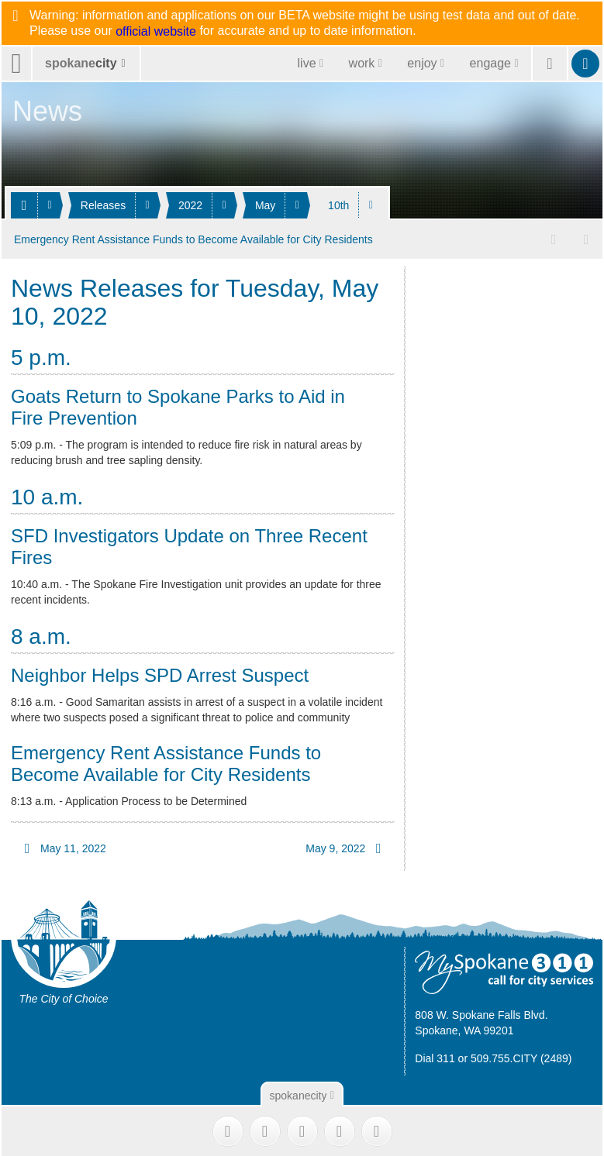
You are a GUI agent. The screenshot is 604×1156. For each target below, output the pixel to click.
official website (156, 32)
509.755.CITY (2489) (521, 1057)
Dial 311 (434, 1057)
